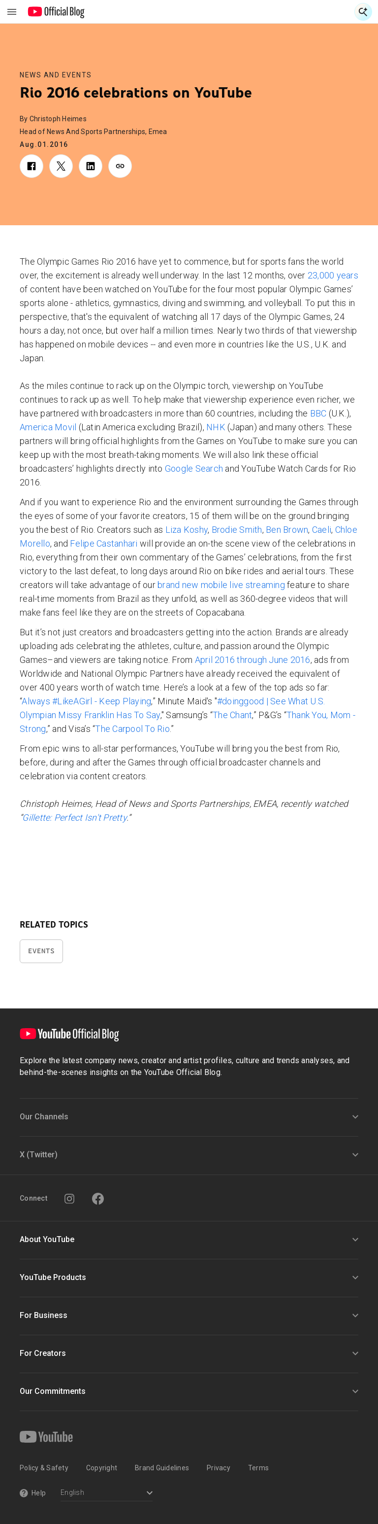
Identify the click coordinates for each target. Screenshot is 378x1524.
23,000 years (333, 275)
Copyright (101, 1468)
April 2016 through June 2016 (253, 660)
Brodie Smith (237, 529)
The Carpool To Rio (132, 729)
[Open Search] (363, 12)
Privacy (218, 1468)
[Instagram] (69, 1199)
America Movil (48, 427)
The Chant (232, 715)
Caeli (321, 529)
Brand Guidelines (162, 1468)
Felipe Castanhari (103, 543)
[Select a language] (107, 1494)
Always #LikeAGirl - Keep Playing (86, 701)
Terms (258, 1468)
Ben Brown (287, 529)
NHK (215, 427)
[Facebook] (98, 1199)
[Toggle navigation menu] (12, 12)
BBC (318, 413)
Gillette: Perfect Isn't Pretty (74, 817)
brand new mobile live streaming (221, 585)
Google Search (194, 468)
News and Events (56, 75)
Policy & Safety (44, 1468)
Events (41, 951)
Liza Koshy (186, 529)
